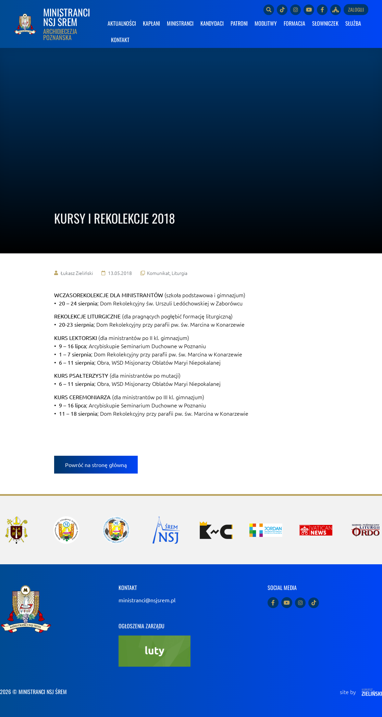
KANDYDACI (212, 23)
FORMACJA (294, 23)
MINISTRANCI (180, 23)
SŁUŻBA (353, 23)
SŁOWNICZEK (325, 23)
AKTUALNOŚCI (122, 23)
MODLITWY (266, 23)
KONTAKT (120, 40)
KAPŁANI (151, 23)
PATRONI (239, 23)
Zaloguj (356, 9)
